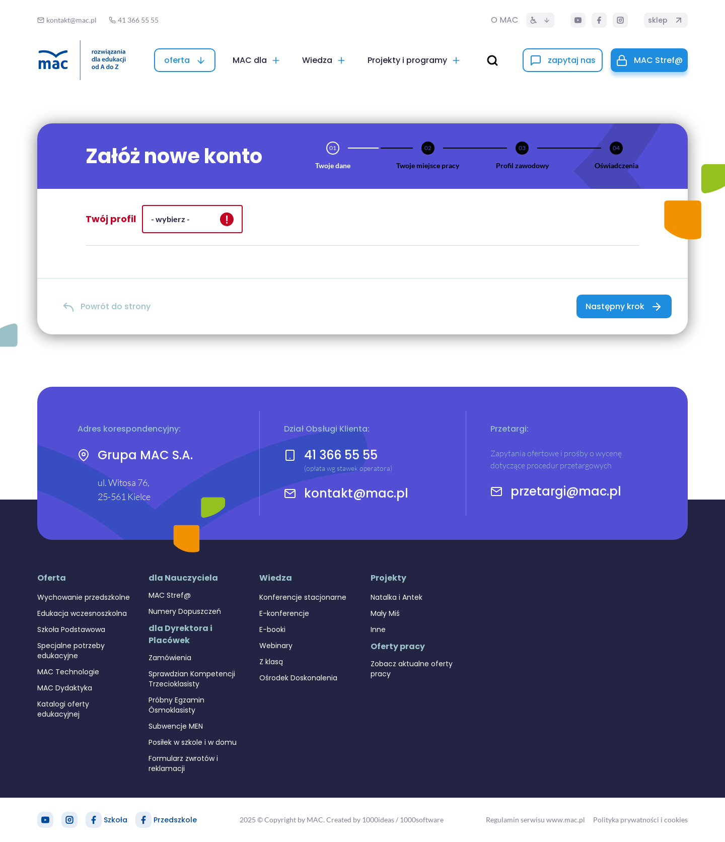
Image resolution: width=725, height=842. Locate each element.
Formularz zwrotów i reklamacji (183, 763)
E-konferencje (284, 613)
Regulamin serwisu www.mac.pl (535, 819)
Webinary (276, 646)
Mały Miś (385, 613)
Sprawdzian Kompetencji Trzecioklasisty (192, 679)
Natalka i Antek (396, 597)
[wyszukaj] (492, 60)
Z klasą (271, 662)
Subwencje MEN (176, 726)
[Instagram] (620, 20)
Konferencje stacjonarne (302, 597)
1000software (422, 819)
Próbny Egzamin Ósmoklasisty (176, 705)
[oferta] (184, 60)
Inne (378, 629)
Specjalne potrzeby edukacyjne (71, 651)
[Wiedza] (324, 60)
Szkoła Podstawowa (71, 629)
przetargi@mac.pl (566, 491)
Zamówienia (170, 658)
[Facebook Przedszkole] (143, 820)
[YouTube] (578, 20)
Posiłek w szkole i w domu (193, 742)
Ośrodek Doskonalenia (298, 678)
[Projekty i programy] (414, 60)
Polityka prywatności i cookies (640, 819)
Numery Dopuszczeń (185, 611)
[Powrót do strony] (106, 306)
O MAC (504, 20)
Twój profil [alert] (111, 219)
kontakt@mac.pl (356, 493)
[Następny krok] (624, 306)
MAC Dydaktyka (64, 688)
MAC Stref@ (170, 595)
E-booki (272, 629)
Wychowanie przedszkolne (83, 597)
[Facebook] (599, 20)
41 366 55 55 (341, 455)
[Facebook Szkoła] (94, 820)
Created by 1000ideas (360, 819)
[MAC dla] (257, 60)
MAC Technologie (68, 672)
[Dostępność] (540, 20)
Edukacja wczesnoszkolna (82, 613)
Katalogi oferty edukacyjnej (63, 709)
